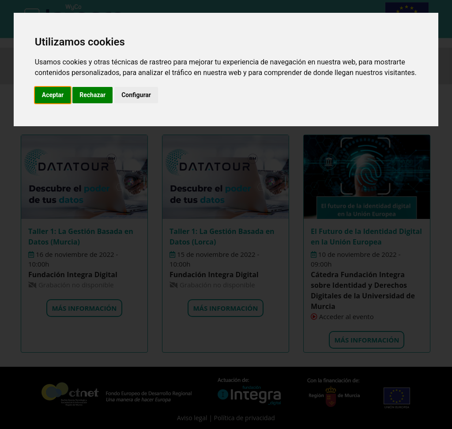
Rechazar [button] (92, 94)
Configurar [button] (136, 94)
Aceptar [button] (53, 94)
